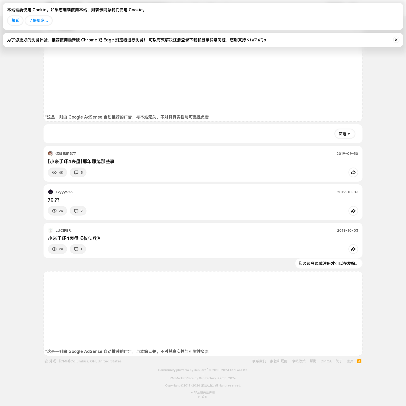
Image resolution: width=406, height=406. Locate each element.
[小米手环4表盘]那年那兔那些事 (81, 161)
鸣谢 (205, 397)
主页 (350, 361)
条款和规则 (279, 361)
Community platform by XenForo (203, 370)
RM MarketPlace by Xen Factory (203, 378)
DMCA (326, 361)
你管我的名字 (65, 153)
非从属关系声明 (204, 392)
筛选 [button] (342, 133)
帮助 (313, 361)
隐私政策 (299, 361)
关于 (338, 361)
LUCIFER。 (64, 230)
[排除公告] (396, 40)
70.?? (53, 200)
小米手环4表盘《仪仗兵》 (75, 238)
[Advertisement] (203, 76)
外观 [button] (50, 361)
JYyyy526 (64, 191)
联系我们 (259, 361)
